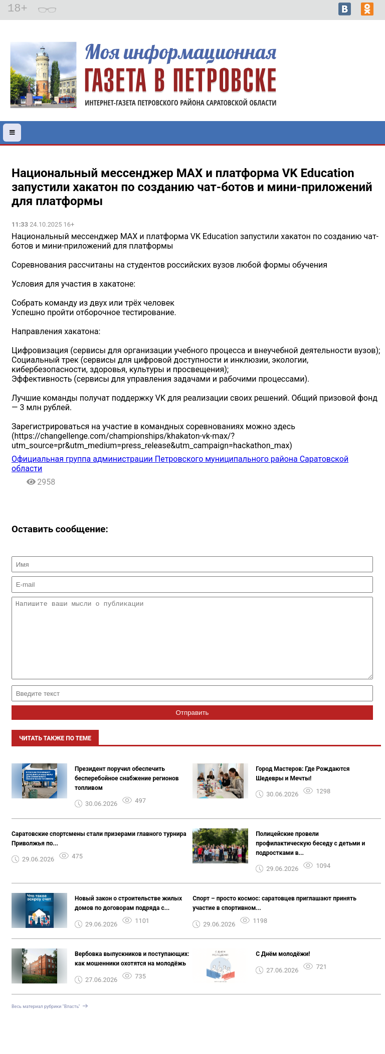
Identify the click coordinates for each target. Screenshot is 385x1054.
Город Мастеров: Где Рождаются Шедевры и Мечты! (302, 788)
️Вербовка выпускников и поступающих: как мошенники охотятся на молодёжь (132, 973)
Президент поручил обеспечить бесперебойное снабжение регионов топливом (127, 793)
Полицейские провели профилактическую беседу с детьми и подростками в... (310, 858)
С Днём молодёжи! (283, 968)
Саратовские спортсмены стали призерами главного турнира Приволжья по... (99, 853)
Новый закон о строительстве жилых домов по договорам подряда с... (128, 918)
